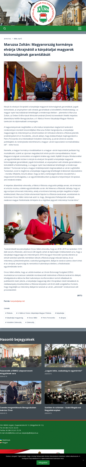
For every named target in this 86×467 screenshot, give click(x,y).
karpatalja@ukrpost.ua (30, 433)
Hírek (15, 39)
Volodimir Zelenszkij (13, 322)
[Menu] (80, 28)
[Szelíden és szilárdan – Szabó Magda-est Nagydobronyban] (65, 392)
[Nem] (83, 460)
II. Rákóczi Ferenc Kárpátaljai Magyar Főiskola (33, 313)
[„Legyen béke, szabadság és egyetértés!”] (65, 355)
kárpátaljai (59, 313)
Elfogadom (43, 462)
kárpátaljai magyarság (14, 318)
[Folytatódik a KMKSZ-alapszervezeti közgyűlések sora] (20, 355)
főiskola (8, 313)
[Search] (4, 28)
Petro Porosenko (48, 318)
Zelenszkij (29, 322)
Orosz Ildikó (32, 318)
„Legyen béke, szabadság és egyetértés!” (63, 371)
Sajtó (20, 39)
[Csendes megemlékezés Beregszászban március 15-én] (20, 392)
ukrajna (62, 318)
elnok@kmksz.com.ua (13, 433)
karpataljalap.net (18, 301)
